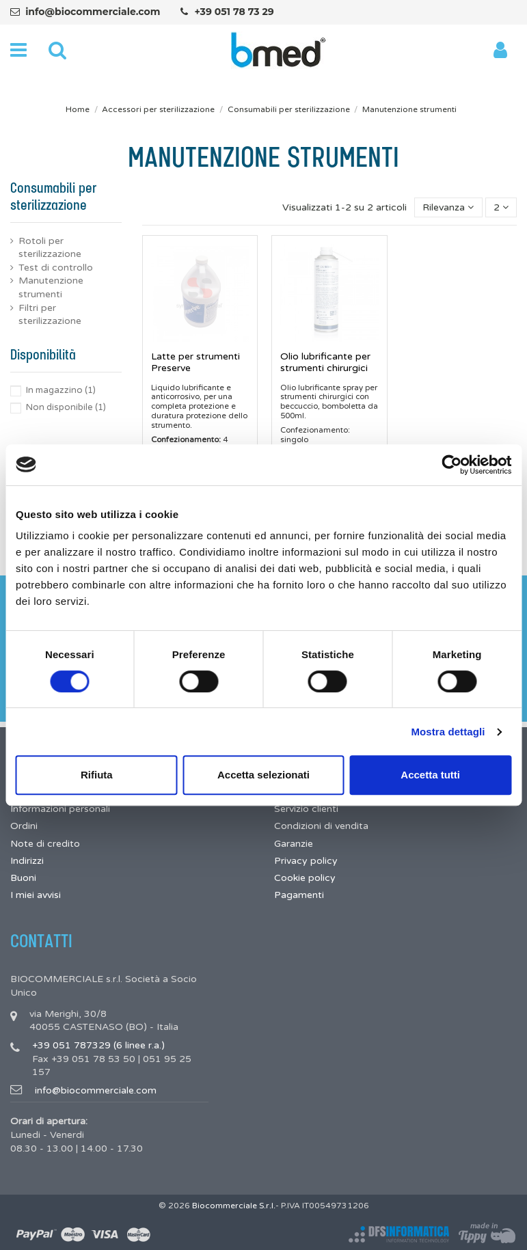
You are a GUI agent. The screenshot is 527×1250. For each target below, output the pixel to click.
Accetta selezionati (263, 774)
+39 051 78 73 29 (233, 11)
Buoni (23, 878)
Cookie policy (305, 878)
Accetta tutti (430, 774)
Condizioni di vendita (321, 826)
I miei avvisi (35, 895)
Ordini (24, 826)
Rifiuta (97, 774)
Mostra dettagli (448, 731)
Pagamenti (299, 895)
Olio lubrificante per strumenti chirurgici (325, 362)
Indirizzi (27, 861)
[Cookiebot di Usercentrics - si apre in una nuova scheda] (451, 464)
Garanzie (293, 844)
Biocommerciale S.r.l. (233, 1205)
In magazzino (61, 390)
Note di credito (45, 844)
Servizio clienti (306, 809)
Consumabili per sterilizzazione (53, 197)
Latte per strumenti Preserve (195, 362)
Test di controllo (55, 267)
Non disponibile (66, 407)
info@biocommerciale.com (92, 11)
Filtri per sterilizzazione (49, 314)
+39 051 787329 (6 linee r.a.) (98, 1045)
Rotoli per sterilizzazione (49, 247)
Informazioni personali (60, 809)
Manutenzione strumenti (50, 287)
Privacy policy (306, 861)
